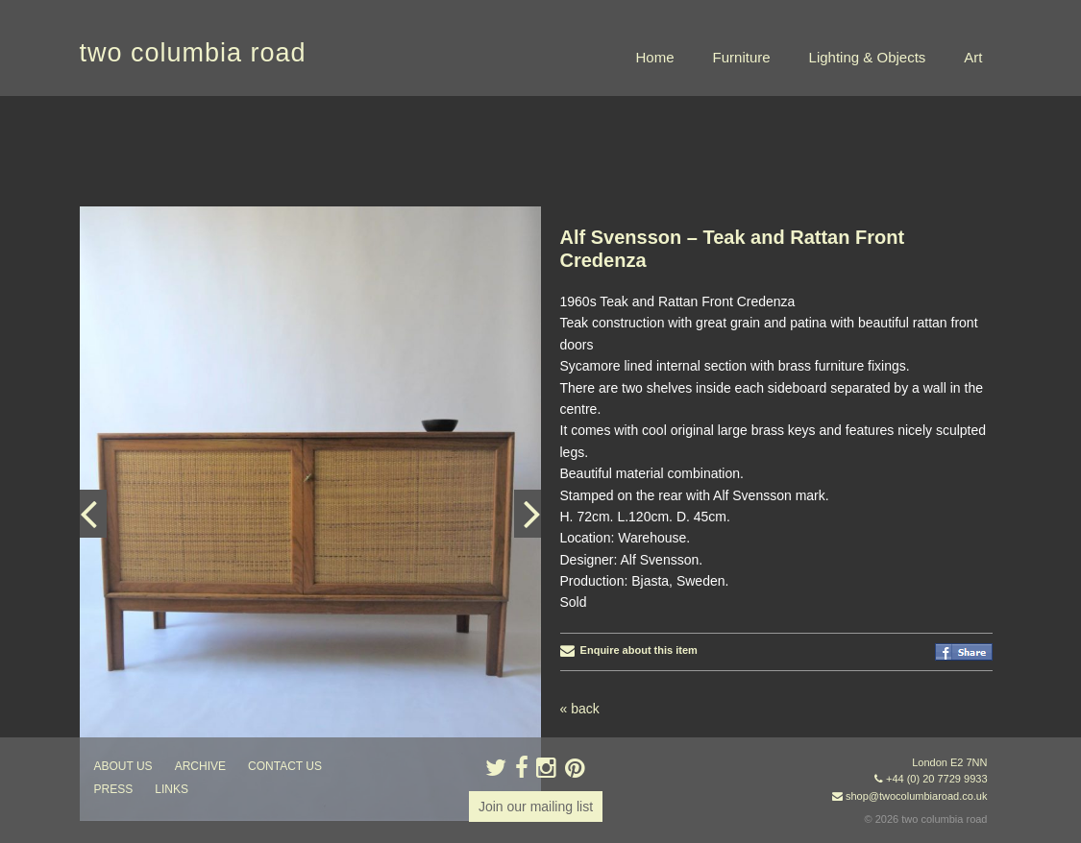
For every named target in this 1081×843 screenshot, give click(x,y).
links (171, 789)
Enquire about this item (629, 650)
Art (973, 57)
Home (655, 57)
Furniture (742, 57)
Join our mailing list (536, 806)
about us (123, 766)
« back (580, 708)
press (114, 789)
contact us (285, 766)
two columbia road (193, 52)
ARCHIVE (200, 766)
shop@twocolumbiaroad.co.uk (917, 796)
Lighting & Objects (867, 57)
